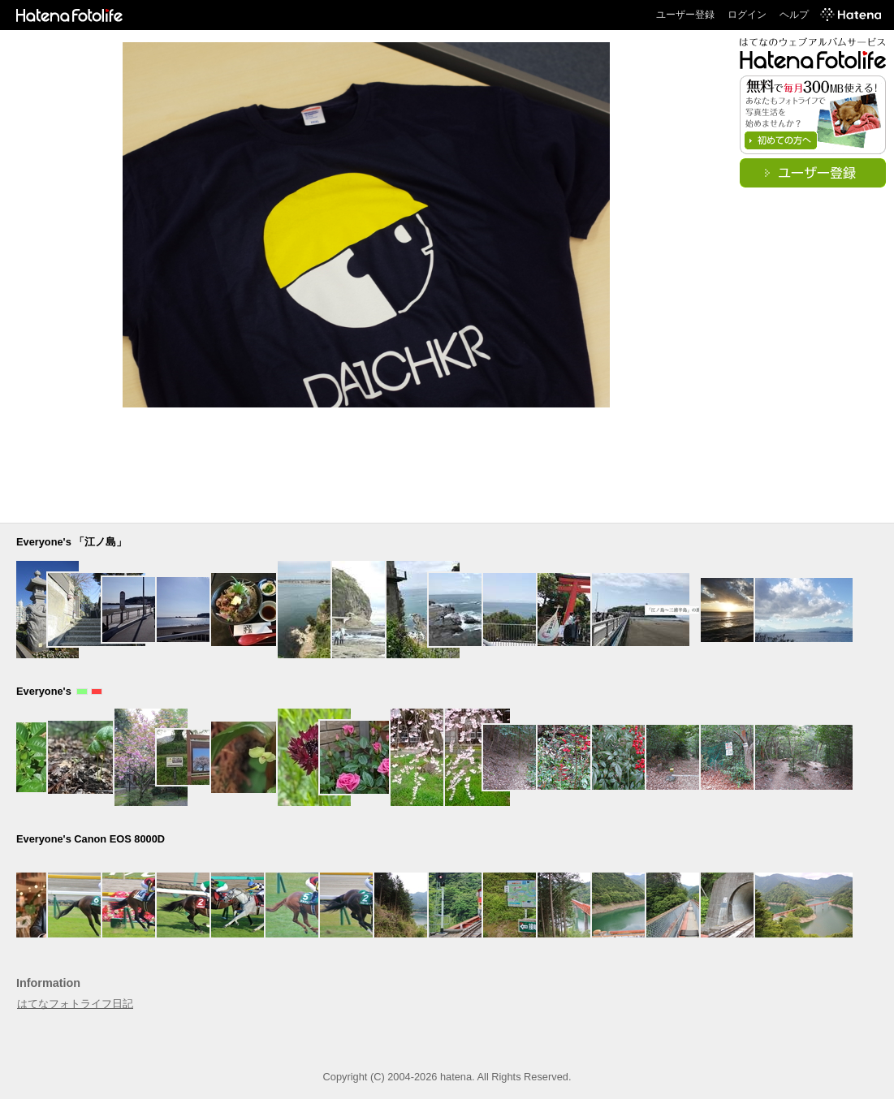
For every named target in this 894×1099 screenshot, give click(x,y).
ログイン (747, 14)
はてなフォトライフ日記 (75, 1004)
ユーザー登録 (685, 14)
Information (48, 982)
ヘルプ (794, 14)
